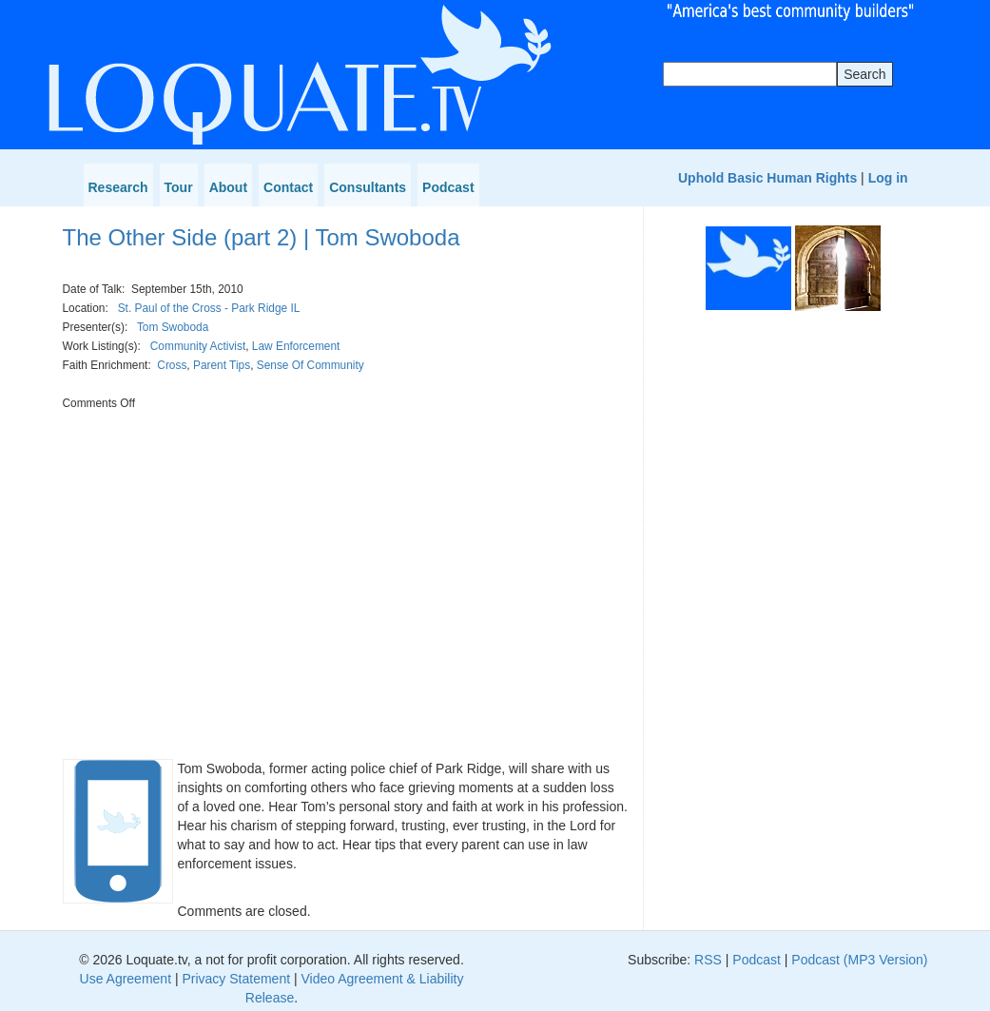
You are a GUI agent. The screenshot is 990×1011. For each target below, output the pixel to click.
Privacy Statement (236, 978)
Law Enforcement (296, 346)
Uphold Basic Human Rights (767, 177)
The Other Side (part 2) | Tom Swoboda (261, 237)
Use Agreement (126, 978)
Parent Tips (221, 365)
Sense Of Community (310, 365)
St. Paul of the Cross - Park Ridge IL (209, 308)
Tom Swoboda (172, 327)
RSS (708, 959)
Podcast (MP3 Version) (859, 959)
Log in (888, 177)
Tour (179, 187)
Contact (288, 187)
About (228, 187)
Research (118, 187)
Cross (171, 365)
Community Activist (197, 346)
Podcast (448, 187)
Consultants (367, 187)
